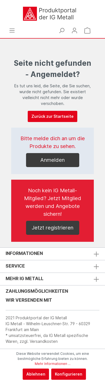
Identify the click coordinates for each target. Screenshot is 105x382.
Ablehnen (35, 374)
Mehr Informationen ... (53, 364)
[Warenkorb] (87, 30)
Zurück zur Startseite (52, 116)
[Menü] (12, 30)
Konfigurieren (68, 374)
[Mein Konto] (74, 30)
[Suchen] (61, 30)
